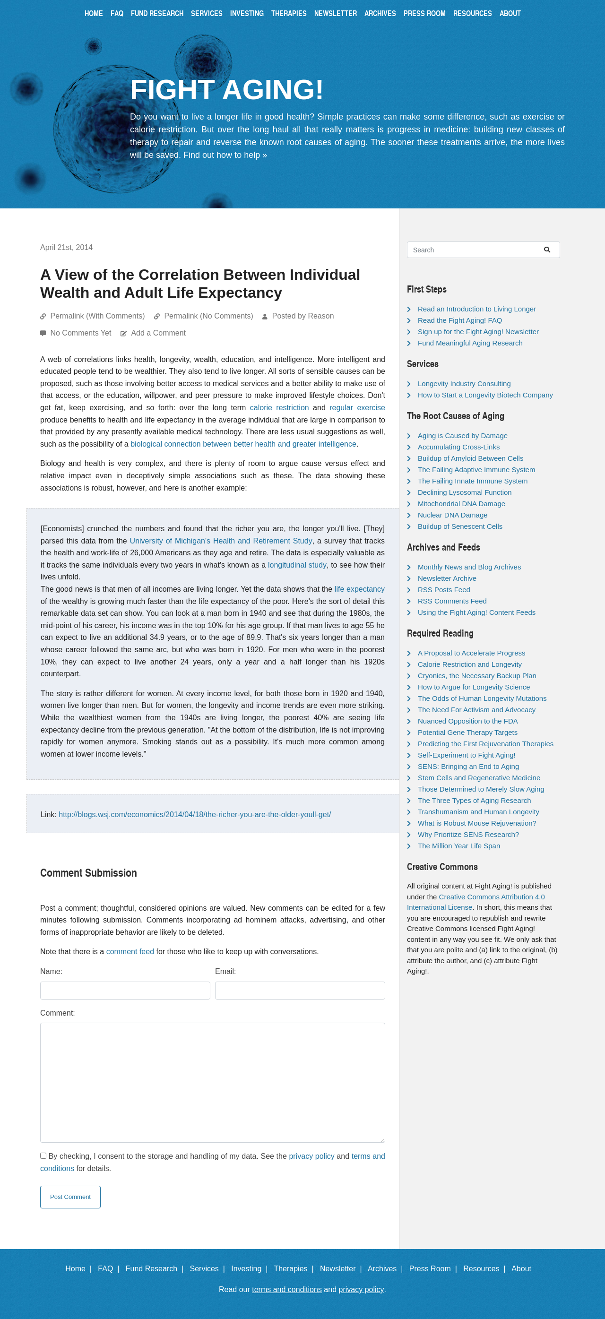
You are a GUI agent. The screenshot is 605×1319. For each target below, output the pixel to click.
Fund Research (157, 13)
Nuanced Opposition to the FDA (468, 721)
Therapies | (296, 1269)
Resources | (486, 1269)
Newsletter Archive (447, 578)
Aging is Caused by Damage (463, 435)
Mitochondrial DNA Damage (461, 504)
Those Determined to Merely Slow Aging (481, 789)
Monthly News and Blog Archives (469, 567)
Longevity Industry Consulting (464, 383)
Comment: (57, 1013)
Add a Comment (158, 333)
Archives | (387, 1269)
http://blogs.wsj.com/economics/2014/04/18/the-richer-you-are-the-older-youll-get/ (195, 814)
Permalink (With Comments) (97, 316)
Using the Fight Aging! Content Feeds (477, 612)
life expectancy (360, 589)
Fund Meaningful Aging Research (470, 343)
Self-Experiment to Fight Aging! (467, 755)
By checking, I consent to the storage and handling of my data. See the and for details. (212, 1162)
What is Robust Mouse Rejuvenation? (477, 823)
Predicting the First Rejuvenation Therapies (485, 744)
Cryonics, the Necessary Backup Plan (477, 676)
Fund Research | (157, 1269)
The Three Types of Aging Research (474, 800)
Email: (225, 971)
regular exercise (357, 408)
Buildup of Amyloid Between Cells (470, 458)
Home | (80, 1269)
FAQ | (110, 1269)
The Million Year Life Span (459, 846)
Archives (380, 13)
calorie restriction (279, 408)
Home (94, 13)
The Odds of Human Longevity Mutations (482, 698)
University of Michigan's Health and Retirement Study (221, 541)
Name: (51, 971)
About (510, 13)
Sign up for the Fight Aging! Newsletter (478, 332)
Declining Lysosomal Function (465, 492)
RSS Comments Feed (452, 601)
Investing (247, 13)
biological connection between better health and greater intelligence (243, 444)
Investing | (251, 1269)
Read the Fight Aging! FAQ (460, 320)
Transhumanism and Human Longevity (478, 812)
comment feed (130, 952)
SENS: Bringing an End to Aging (468, 766)
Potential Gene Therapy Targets (468, 732)
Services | (209, 1269)
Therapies (289, 13)
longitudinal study (297, 565)
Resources (472, 13)
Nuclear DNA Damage (453, 515)
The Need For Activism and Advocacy (477, 710)
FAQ (117, 13)
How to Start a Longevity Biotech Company (485, 395)
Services (207, 13)
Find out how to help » (225, 155)
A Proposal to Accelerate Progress (472, 653)
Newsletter (335, 13)
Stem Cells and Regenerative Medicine (479, 778)
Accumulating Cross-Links (459, 447)
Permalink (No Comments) (208, 316)
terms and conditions (287, 1289)
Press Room (425, 13)
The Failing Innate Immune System (473, 481)
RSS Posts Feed (444, 590)
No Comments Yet (81, 333)
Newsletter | (343, 1269)
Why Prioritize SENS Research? (468, 834)
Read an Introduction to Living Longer (477, 309)
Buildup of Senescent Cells (460, 526)
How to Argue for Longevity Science (474, 687)
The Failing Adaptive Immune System (476, 470)
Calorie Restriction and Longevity (470, 664)
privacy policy (311, 1156)
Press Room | (435, 1269)
